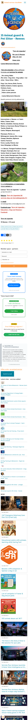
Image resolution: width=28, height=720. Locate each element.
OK (14, 266)
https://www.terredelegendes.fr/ (8, 47)
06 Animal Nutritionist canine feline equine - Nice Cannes (13, 401)
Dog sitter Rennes (15, 229)
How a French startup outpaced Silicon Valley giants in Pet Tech (13, 712)
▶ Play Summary (14, 285)
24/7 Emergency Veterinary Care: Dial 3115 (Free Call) (13, 516)
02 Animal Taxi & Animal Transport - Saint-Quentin (13, 424)
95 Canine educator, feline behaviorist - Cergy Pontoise (13, 469)
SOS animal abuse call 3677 (12, 618)
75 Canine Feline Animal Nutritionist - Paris (13, 417)
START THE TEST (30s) (14, 334)
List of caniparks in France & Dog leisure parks (12, 595)
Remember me (6, 259)
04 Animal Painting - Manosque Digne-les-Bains (12, 447)
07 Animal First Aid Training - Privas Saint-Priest (12, 431)
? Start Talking (14, 311)
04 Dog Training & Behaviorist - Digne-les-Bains (13, 461)
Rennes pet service (17, 226)
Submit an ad (7, 374)
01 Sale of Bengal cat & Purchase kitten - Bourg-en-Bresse (12, 439)
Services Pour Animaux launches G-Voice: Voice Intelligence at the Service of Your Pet (14, 666)
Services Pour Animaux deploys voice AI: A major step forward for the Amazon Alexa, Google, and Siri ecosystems (14, 690)
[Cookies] (3, 717)
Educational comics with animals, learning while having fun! (14, 541)
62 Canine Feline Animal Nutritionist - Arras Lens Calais (13, 409)
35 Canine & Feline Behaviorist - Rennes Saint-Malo (14, 386)
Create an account (4, 262)
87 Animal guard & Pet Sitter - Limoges (12, 484)
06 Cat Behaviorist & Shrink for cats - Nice (13, 455)
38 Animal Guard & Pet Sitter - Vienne (11, 491)
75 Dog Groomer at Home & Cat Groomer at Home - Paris (13, 477)
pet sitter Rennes (5, 229)
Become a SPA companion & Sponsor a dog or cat (12, 570)
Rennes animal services (6, 226)
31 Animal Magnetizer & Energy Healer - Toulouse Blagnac (12, 394)
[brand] (11, 2)
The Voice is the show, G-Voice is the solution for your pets (13, 642)
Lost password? (11, 262)
